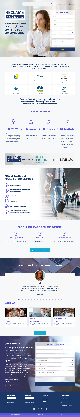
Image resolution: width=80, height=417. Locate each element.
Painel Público (61, 4)
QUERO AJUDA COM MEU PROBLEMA (40, 250)
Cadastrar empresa (28, 400)
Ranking (8, 400)
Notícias (44, 401)
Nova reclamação (10, 404)
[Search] (37, 4)
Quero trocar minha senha (66, 404)
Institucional (45, 398)
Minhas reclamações (10, 402)
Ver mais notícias (40, 333)
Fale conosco (45, 399)
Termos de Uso (40, 414)
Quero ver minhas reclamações (66, 405)
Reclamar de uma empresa (67, 398)
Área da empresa (29, 398)
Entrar (73, 4)
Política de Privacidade (15, 414)
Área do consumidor (11, 398)
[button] (18, 299)
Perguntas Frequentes (64, 414)
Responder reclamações (29, 402)
